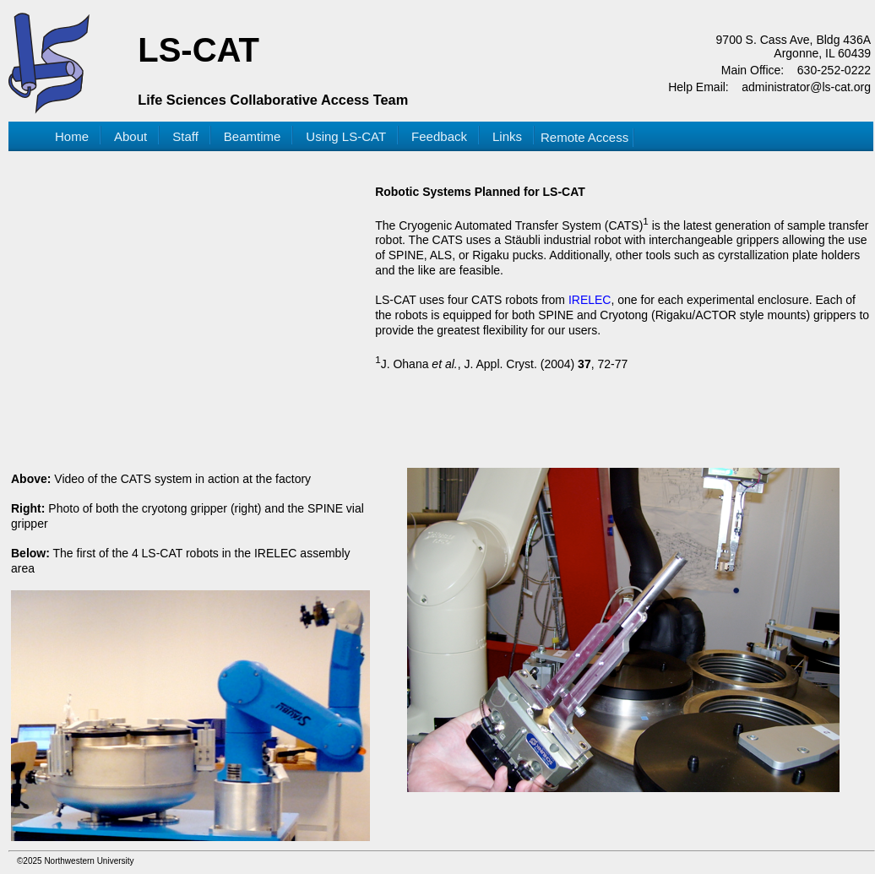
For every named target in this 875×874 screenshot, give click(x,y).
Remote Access (584, 137)
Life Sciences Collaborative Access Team (273, 99)
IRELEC (589, 300)
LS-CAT (198, 49)
